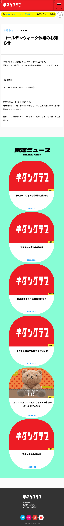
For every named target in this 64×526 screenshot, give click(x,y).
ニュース (17, 14)
